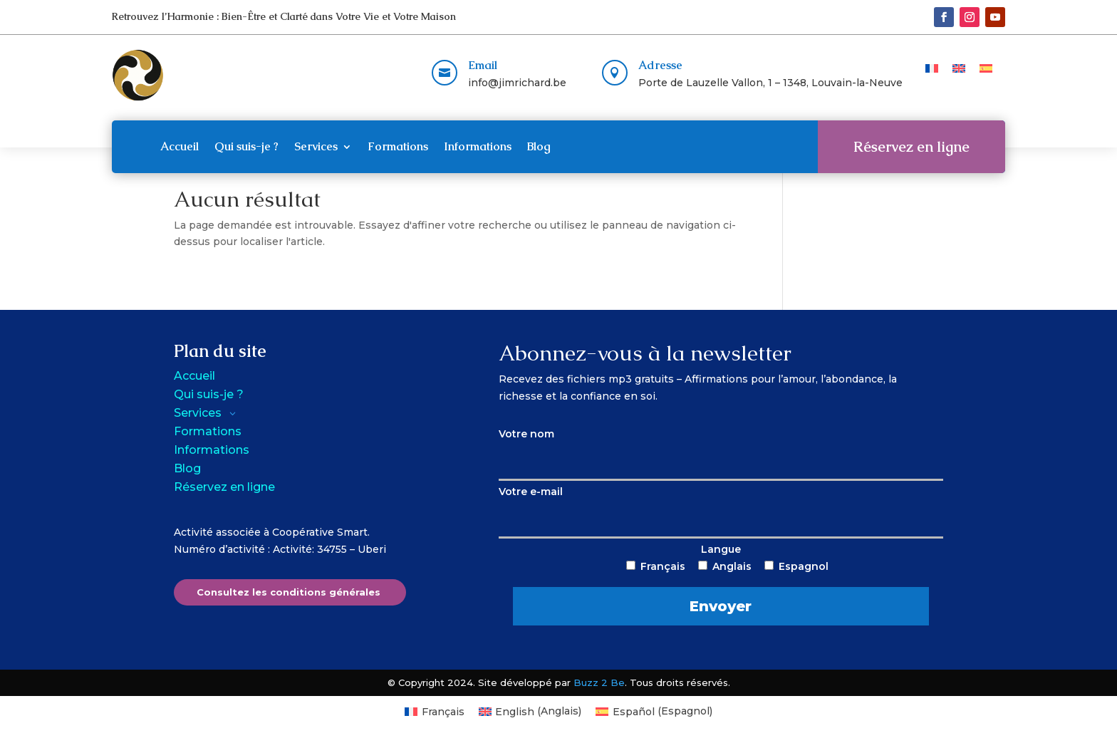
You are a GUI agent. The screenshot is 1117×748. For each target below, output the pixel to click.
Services (316, 146)
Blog (539, 146)
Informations (477, 146)
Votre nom (721, 447)
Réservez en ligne (911, 146)
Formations (398, 146)
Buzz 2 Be (599, 682)
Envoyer (721, 606)
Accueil (179, 146)
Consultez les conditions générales (288, 592)
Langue (720, 584)
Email (482, 65)
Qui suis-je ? (246, 146)
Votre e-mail (721, 505)
